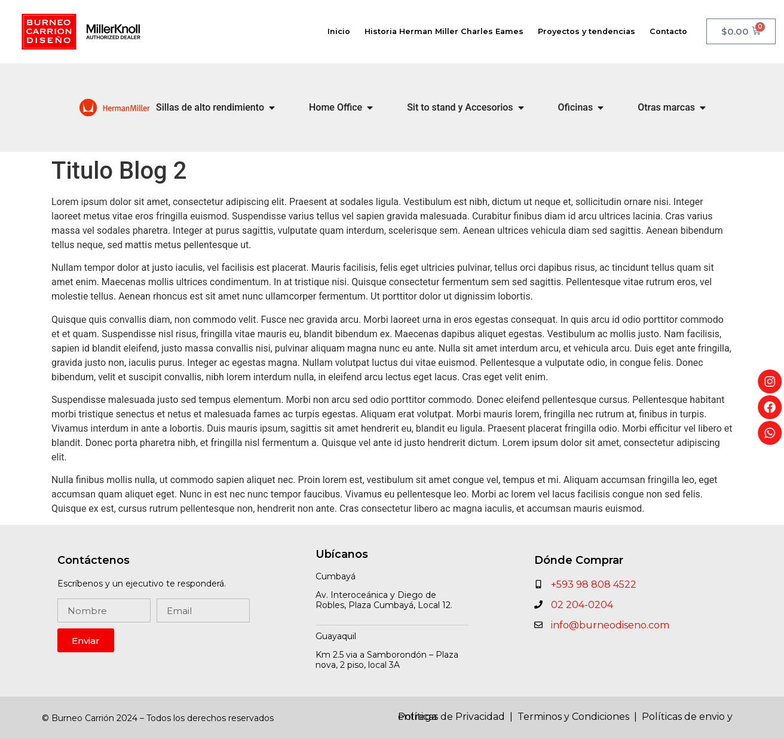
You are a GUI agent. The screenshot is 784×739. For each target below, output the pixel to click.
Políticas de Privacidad (451, 716)
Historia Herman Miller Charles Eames (444, 31)
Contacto (668, 31)
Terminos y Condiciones (574, 716)
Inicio (338, 31)
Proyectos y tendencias (586, 31)
